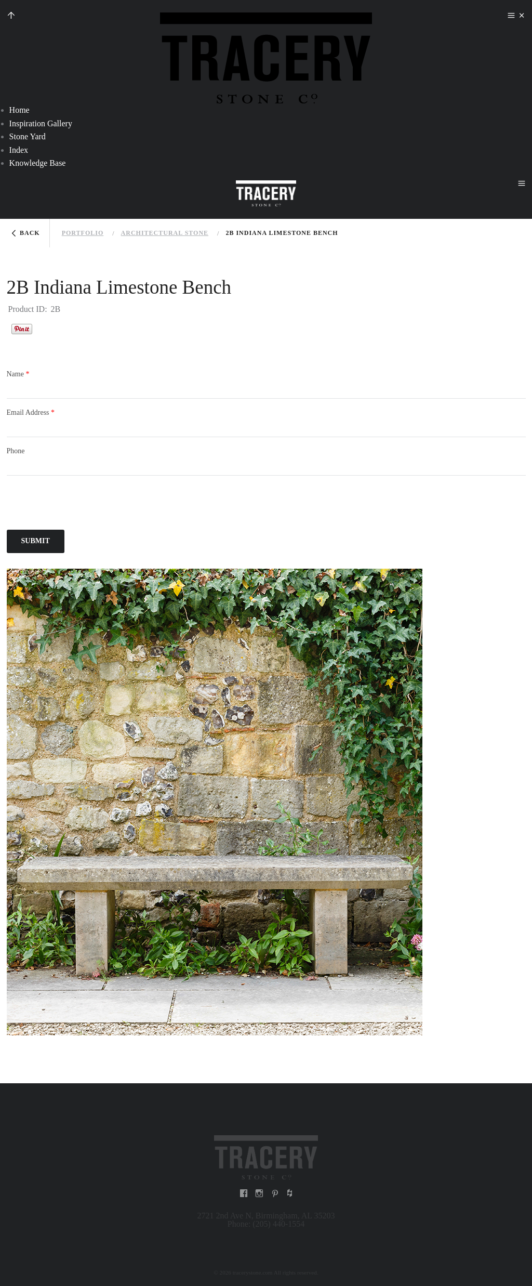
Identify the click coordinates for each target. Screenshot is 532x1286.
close (521, 16)
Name (18, 374)
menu (511, 16)
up (11, 16)
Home (19, 110)
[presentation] (86, 504)
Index (18, 150)
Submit (35, 541)
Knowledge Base (37, 163)
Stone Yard (27, 136)
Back (30, 233)
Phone (16, 451)
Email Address (31, 412)
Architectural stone (164, 233)
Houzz (45, 328)
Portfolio (83, 233)
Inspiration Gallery (40, 123)
